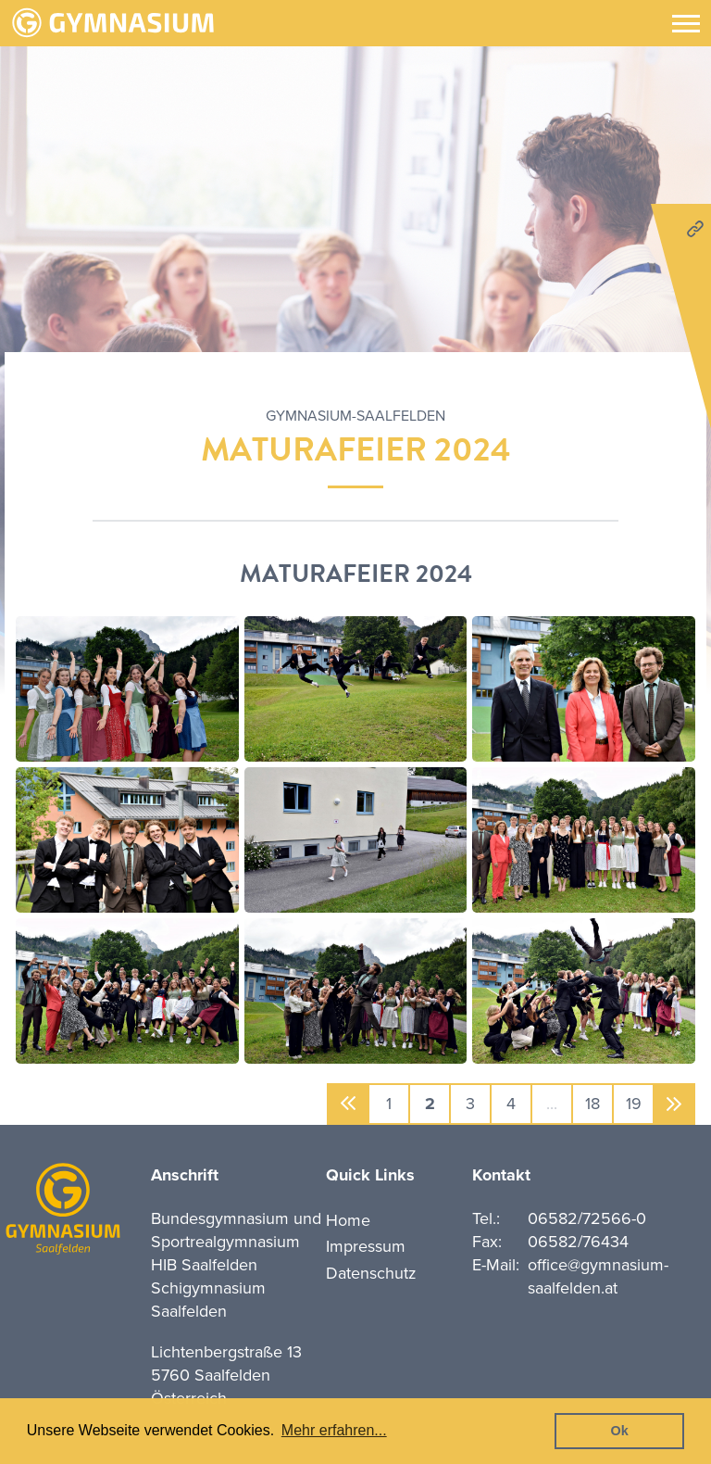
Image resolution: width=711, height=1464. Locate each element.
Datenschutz (371, 1273)
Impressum (365, 1246)
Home (348, 1220)
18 (592, 1103)
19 (634, 1103)
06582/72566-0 (587, 1218)
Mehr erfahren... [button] (334, 1430)
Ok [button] (620, 1430)
